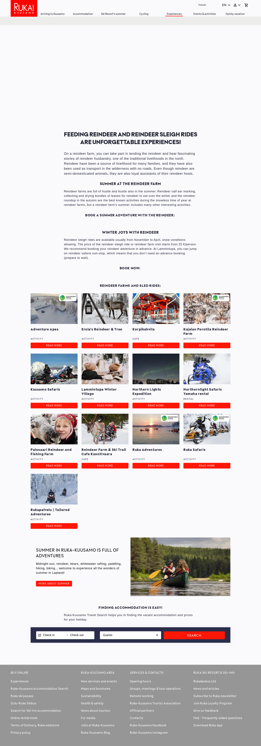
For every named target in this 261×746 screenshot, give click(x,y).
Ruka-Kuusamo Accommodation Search (39, 688)
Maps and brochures (95, 688)
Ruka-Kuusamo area (98, 672)
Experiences (174, 13)
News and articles (206, 688)
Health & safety (92, 703)
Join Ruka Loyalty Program (212, 703)
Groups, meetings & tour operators (155, 688)
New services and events (99, 681)
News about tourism (95, 710)
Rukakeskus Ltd (204, 681)
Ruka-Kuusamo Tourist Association (155, 703)
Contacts (136, 718)
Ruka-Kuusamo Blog (95, 732)
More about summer (54, 583)
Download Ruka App (208, 725)
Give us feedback (206, 710)
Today (202, 4)
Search (194, 635)
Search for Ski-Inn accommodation (36, 710)
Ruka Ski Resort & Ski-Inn (213, 672)
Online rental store (24, 718)
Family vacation (235, 13)
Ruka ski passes (22, 696)
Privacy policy (21, 732)
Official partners (142, 710)
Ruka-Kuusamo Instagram (149, 732)
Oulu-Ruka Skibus (23, 703)
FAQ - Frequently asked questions (217, 718)
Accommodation (83, 13)
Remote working (142, 696)
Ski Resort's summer (113, 13)
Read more (54, 345)
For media (88, 718)
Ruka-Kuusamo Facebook (148, 725)
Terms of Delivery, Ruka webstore (35, 725)
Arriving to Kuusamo (52, 13)
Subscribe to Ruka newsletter (214, 696)
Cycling (143, 13)
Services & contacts (147, 672)
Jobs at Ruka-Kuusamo (97, 725)
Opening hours (140, 681)
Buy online (19, 672)
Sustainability (91, 696)
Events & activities (204, 13)
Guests (107, 635)
